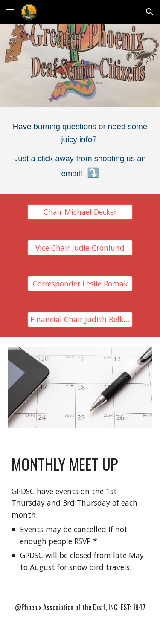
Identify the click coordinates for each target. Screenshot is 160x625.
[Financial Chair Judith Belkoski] (80, 319)
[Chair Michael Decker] (80, 212)
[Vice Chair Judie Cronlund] (80, 248)
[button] (10, 11)
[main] (80, 150)
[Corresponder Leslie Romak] (80, 284)
